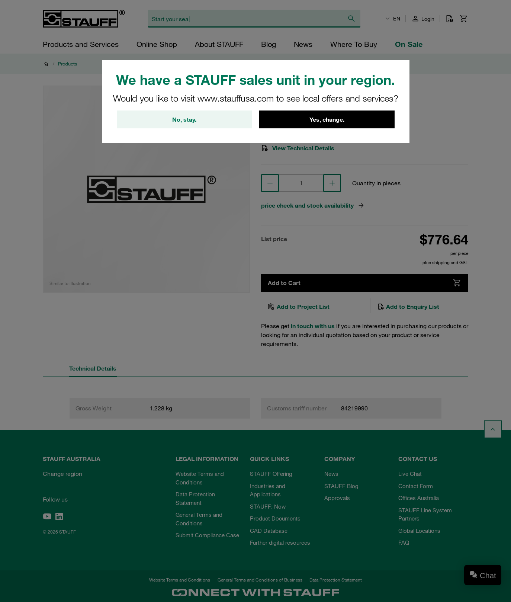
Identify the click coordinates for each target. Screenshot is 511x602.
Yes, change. (326, 119)
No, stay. (184, 119)
